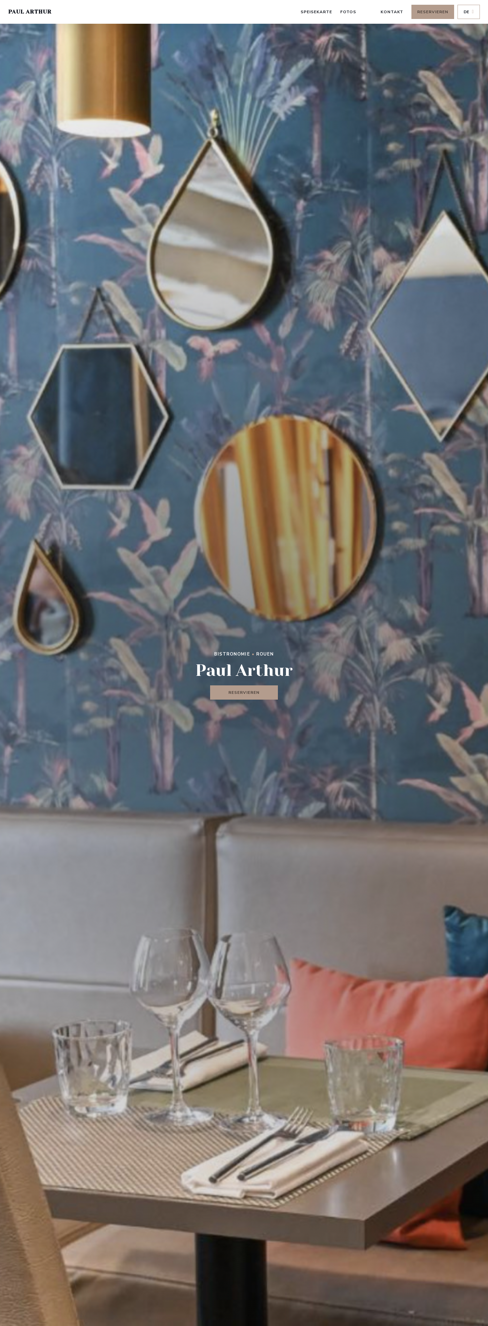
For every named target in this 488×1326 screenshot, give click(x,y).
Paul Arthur (30, 11)
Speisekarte (316, 12)
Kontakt (392, 12)
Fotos (348, 12)
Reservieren (432, 12)
